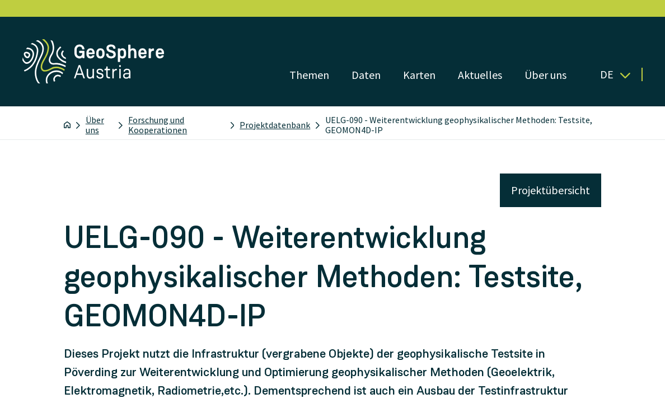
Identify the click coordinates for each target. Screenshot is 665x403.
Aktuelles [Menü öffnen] (480, 75)
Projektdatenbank (275, 125)
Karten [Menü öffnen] (419, 75)
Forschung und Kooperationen (157, 125)
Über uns (95, 125)
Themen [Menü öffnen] (309, 75)
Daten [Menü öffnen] (366, 75)
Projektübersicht (550, 190)
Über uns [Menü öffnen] (545, 75)
